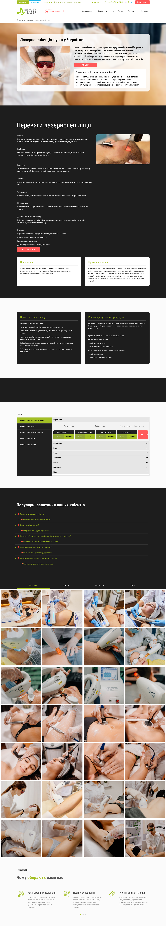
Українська (95, 2)
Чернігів (47, 2)
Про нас (66, 585)
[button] (80, 916)
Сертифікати (99, 585)
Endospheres (34, 2)
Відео (133, 585)
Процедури (33, 585)
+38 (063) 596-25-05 (121, 2)
